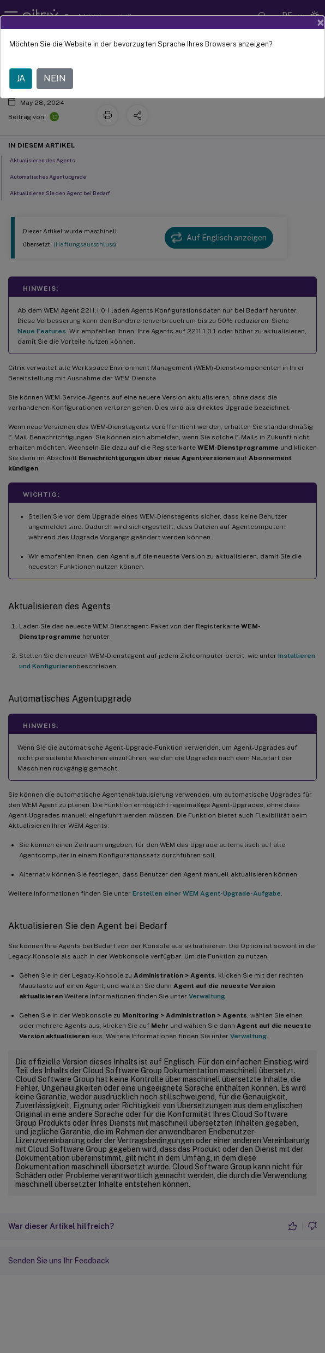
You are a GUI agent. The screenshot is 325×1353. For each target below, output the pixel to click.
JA (20, 78)
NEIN (55, 78)
